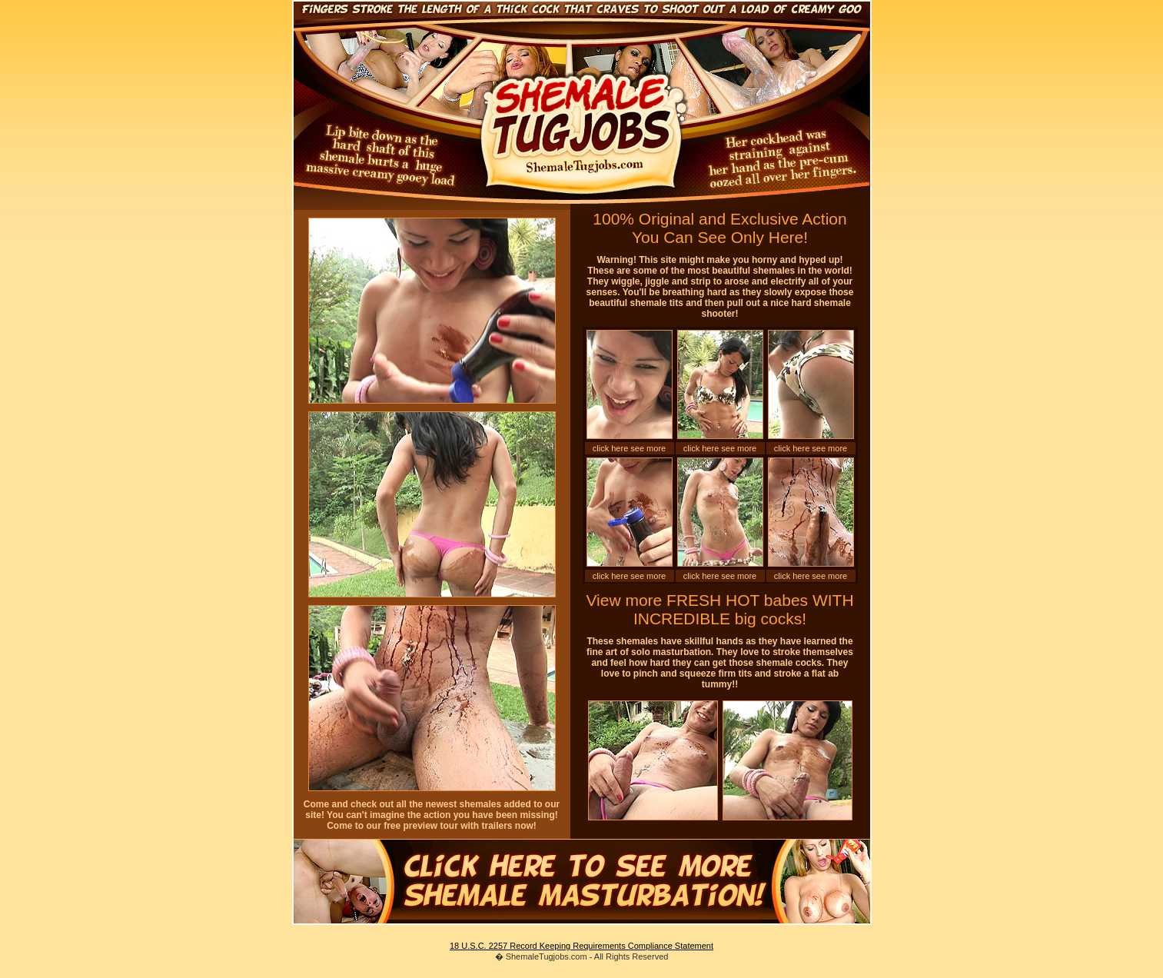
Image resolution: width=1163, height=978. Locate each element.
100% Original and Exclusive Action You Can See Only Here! (719, 228)
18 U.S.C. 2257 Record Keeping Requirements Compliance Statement (581, 945)
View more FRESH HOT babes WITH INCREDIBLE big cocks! (719, 609)
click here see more (629, 448)
